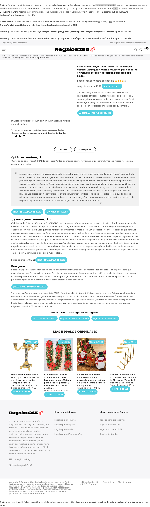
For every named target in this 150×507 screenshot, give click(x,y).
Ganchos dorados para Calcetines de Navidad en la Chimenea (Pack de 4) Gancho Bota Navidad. (123, 378)
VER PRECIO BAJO (112, 86)
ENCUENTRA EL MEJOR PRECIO (27, 211)
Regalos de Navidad (18, 56)
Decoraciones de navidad (41, 56)
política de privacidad (90, 482)
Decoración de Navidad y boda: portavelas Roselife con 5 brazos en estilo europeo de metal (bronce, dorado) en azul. (25, 380)
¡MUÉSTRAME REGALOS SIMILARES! (95, 112)
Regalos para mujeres (64, 424)
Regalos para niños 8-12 (111, 429)
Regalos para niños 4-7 (111, 424)
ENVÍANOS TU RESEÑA (57, 211)
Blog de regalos (125, 482)
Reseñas (63, 149)
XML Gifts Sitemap (88, 484)
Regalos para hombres (65, 419)
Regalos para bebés (63, 429)
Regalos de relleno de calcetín (74, 317)
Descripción (85, 149)
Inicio (4, 56)
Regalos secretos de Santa (105, 317)
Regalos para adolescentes (112, 419)
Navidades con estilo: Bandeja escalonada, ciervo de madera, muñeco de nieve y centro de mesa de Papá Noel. (91, 380)
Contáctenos (109, 482)
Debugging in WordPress (11, 12)
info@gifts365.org (22, 459)
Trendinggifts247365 (20, 465)
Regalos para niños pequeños (68, 434)
